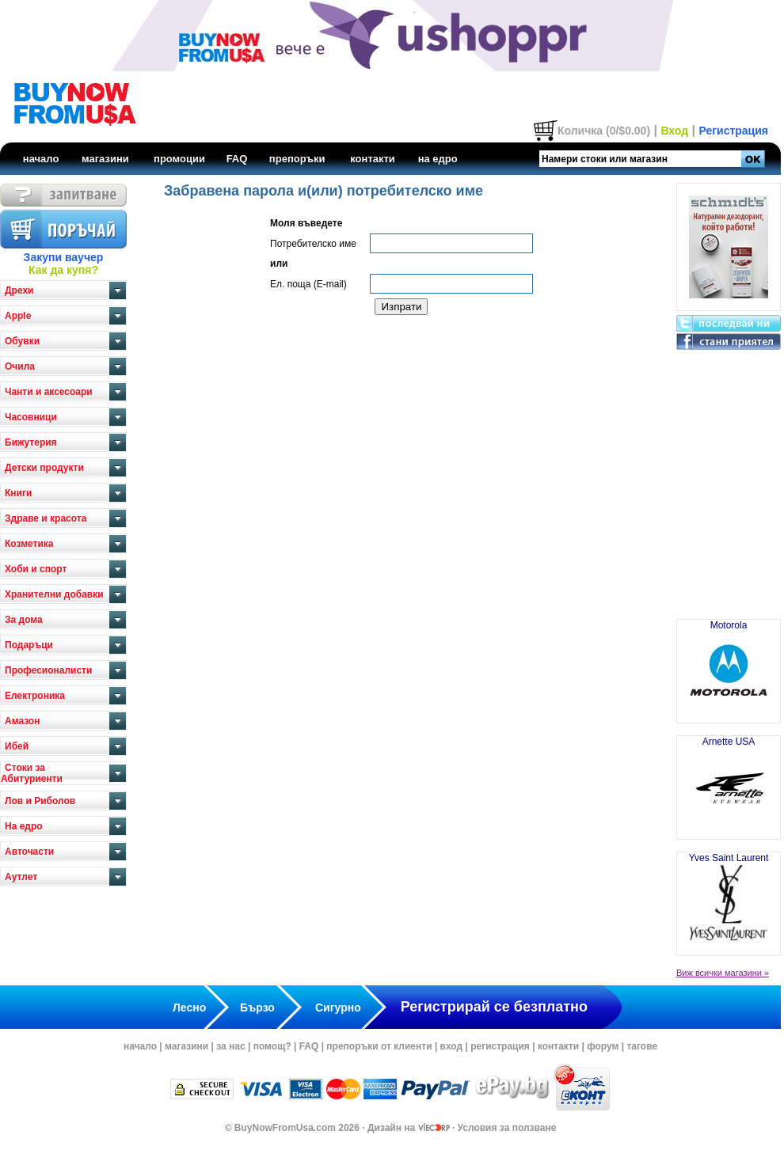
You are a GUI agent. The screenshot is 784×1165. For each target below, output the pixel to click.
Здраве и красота (45, 518)
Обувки (22, 341)
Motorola (728, 665)
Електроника (35, 695)
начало (41, 159)
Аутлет (21, 876)
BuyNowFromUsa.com (285, 1127)
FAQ (237, 159)
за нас (230, 1046)
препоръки (297, 159)
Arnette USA (728, 781)
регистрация (500, 1046)
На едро (24, 826)
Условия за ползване (507, 1127)
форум (602, 1046)
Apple (18, 315)
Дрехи (19, 290)
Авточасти (29, 851)
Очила (20, 366)
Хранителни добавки (54, 594)
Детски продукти (44, 467)
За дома (24, 619)
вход (451, 1046)
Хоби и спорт (36, 569)
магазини (105, 159)
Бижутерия (31, 442)
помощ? (272, 1046)
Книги (18, 493)
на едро (438, 159)
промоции (179, 159)
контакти (372, 159)
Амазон (22, 721)
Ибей (17, 746)
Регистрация (733, 130)
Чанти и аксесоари (49, 391)
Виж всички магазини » (722, 972)
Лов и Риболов (40, 800)
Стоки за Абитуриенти (32, 773)
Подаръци (29, 645)
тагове (641, 1046)
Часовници (31, 417)
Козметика (29, 543)
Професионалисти (48, 670)
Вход (674, 130)
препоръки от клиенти (379, 1046)
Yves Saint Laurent (729, 897)
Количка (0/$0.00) (604, 130)
